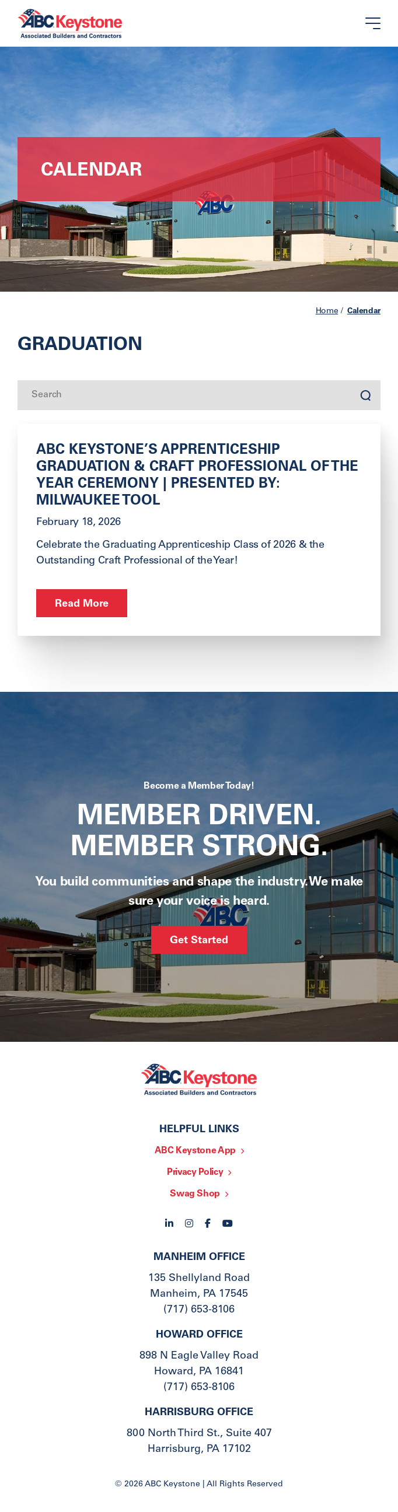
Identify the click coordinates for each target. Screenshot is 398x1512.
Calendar (363, 311)
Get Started (199, 941)
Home (327, 311)
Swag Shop (195, 1194)
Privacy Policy (195, 1172)
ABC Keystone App (195, 1151)
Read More (82, 604)
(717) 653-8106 (199, 1310)
